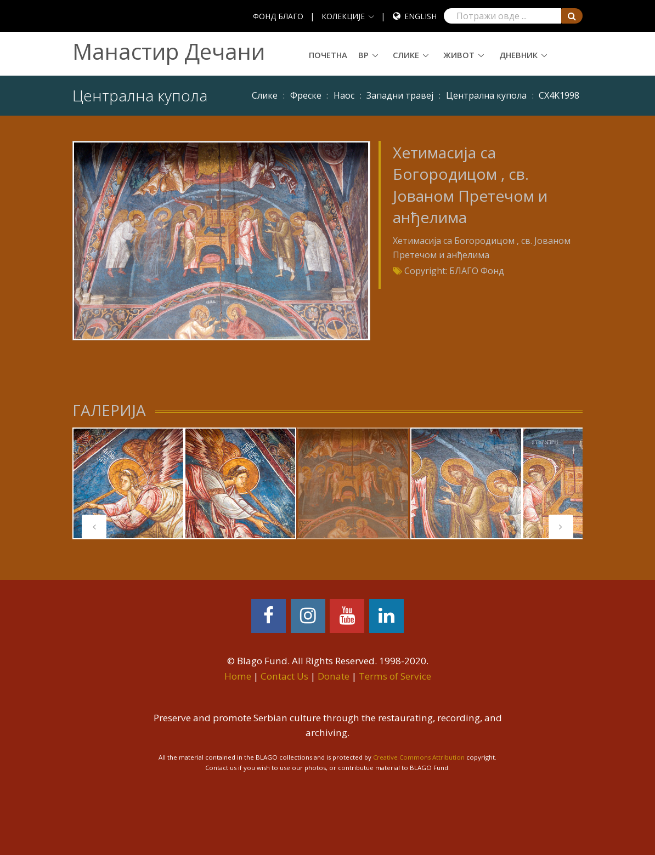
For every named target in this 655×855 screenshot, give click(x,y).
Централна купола (486, 95)
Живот (459, 54)
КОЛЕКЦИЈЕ (343, 16)
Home (237, 676)
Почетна (328, 54)
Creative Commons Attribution (419, 757)
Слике (406, 54)
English (420, 16)
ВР (363, 54)
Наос (344, 95)
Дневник (518, 54)
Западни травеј (399, 95)
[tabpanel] (128, 483)
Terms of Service (395, 676)
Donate (333, 676)
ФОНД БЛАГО (278, 16)
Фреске (305, 95)
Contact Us (284, 676)
